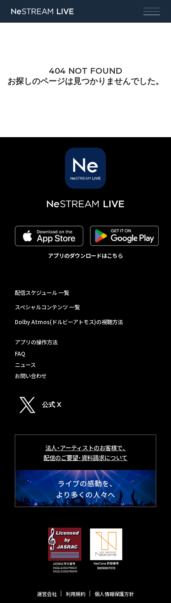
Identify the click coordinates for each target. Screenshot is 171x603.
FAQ (20, 354)
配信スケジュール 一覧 (42, 293)
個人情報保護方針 (114, 594)
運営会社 (47, 594)
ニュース (25, 365)
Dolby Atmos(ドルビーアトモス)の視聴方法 (69, 322)
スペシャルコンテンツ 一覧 (47, 307)
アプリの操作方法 (36, 342)
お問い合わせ (31, 376)
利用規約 (76, 594)
